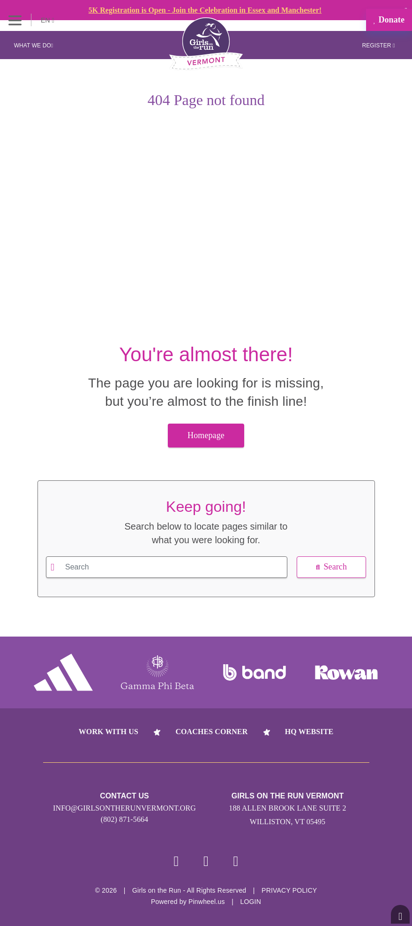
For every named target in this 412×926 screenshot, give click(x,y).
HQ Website (309, 732)
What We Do (33, 45)
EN (47, 20)
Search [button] (331, 566)
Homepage (206, 435)
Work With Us (108, 732)
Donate (389, 19)
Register (378, 45)
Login (250, 901)
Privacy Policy (289, 890)
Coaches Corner (211, 732)
